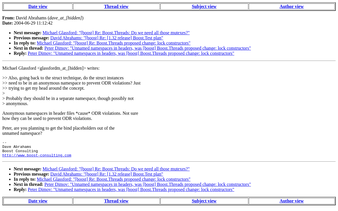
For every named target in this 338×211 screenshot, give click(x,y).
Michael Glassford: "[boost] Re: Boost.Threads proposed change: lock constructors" (114, 43)
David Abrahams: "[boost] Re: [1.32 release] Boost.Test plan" (106, 37)
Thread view (116, 6)
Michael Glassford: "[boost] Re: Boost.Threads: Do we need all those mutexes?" (116, 32)
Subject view (204, 6)
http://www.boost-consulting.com (36, 158)
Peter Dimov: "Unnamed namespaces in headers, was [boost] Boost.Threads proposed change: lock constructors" (147, 48)
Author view (292, 6)
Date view (37, 6)
